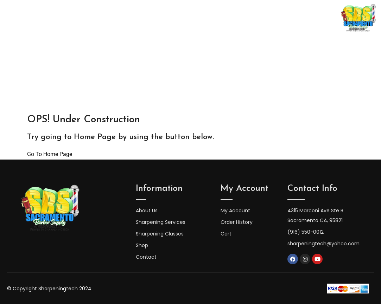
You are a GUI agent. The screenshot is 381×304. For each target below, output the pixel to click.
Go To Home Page (49, 154)
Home (70, 18)
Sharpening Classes (154, 18)
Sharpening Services (219, 18)
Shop (266, 18)
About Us (103, 18)
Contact (296, 18)
